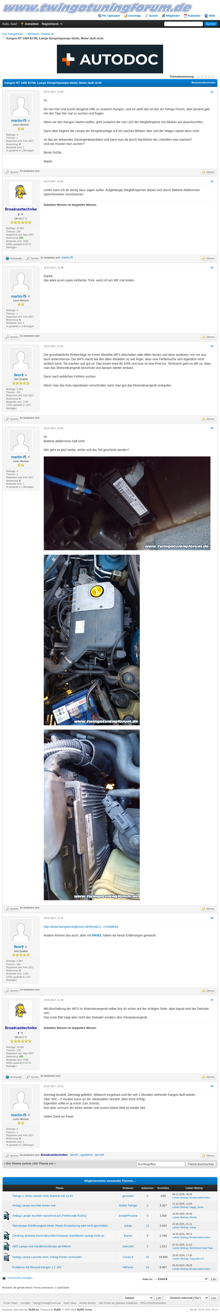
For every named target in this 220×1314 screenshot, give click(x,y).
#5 (211, 428)
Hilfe (212, 15)
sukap (128, 1225)
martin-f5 (18, 120)
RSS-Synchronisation (153, 1303)
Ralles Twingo (128, 1205)
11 (147, 1225)
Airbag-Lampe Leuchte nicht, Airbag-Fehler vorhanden (47, 1257)
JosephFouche (127, 1215)
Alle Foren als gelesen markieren (118, 1303)
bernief (99, 1154)
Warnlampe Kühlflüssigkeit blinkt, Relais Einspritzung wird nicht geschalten (60, 1225)
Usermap (134, 15)
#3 (211, 267)
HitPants (127, 1267)
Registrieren (50, 24)
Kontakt (25, 1303)
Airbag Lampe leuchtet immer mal (33, 1205)
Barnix (128, 1235)
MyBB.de (33, 1309)
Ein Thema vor (44, 1163)
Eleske (193, 1217)
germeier (128, 1196)
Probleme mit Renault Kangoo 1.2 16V (37, 1267)
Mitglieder (173, 15)
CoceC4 (128, 1257)
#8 (211, 1086)
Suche (153, 15)
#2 (211, 181)
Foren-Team (10, 1303)
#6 (211, 918)
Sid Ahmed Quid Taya (201, 1248)
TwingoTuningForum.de (47, 1303)
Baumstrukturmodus (204, 82)
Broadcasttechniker (200, 1197)
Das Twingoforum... (13, 34)
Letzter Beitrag (180, 1197)
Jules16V (128, 1246)
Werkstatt (33, 34)
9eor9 (19, 375)
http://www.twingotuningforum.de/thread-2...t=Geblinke (81, 926)
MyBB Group (84, 1309)
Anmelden (32, 24)
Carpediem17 (197, 1258)
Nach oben (70, 1303)
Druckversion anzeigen (20, 1277)
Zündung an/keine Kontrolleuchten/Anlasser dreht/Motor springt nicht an (58, 1235)
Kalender (194, 15)
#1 (211, 91)
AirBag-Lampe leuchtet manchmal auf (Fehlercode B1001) (49, 1215)
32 (147, 1257)
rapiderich (86, 1154)
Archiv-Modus (87, 1303)
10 (147, 1267)
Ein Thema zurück (18, 1163)
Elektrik (45, 34)
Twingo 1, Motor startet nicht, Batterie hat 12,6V (42, 1196)
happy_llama (196, 1207)
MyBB (57, 1309)
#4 (211, 346)
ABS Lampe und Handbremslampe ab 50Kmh (41, 1246)
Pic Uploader (111, 15)
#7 (211, 1000)
